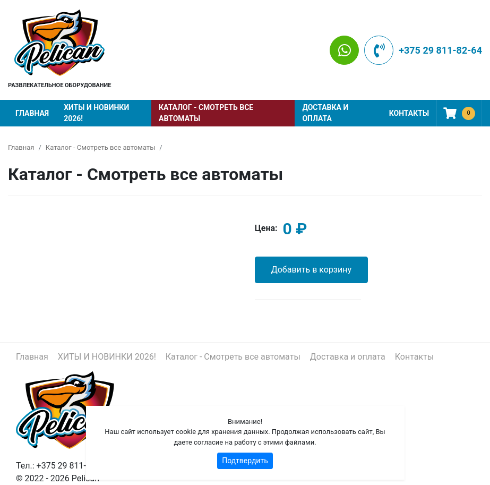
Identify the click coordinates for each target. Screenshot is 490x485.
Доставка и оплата (325, 113)
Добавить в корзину (311, 270)
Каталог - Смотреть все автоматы (206, 113)
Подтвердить (245, 460)
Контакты (409, 113)
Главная (32, 113)
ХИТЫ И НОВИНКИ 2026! (96, 113)
